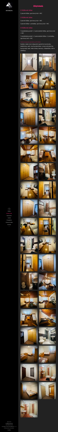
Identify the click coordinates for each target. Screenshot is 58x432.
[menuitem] (9, 209)
